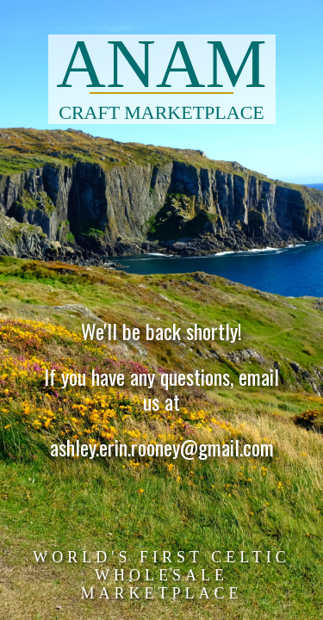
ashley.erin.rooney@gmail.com (162, 448)
